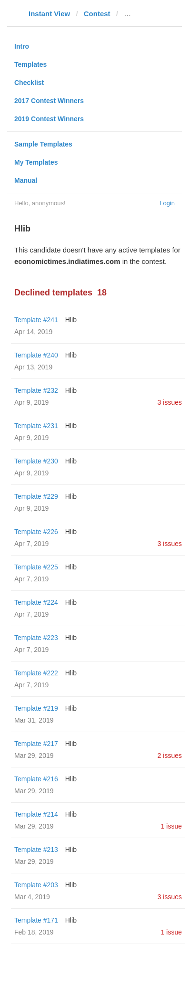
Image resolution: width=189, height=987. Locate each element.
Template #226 (36, 532)
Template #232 (36, 390)
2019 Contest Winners (49, 119)
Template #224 (36, 602)
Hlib (71, 320)
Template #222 (36, 673)
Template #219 (36, 708)
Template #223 (36, 637)
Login (167, 203)
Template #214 (36, 814)
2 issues (170, 755)
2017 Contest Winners (49, 101)
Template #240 (36, 355)
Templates (30, 64)
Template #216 (36, 779)
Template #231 (36, 426)
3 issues (170, 402)
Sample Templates (43, 144)
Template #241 (36, 320)
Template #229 (36, 496)
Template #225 (36, 567)
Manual (25, 180)
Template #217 (36, 743)
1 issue (171, 826)
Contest (97, 14)
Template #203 (36, 885)
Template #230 (36, 461)
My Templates (36, 162)
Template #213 (36, 849)
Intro (21, 46)
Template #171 (36, 920)
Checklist (29, 82)
